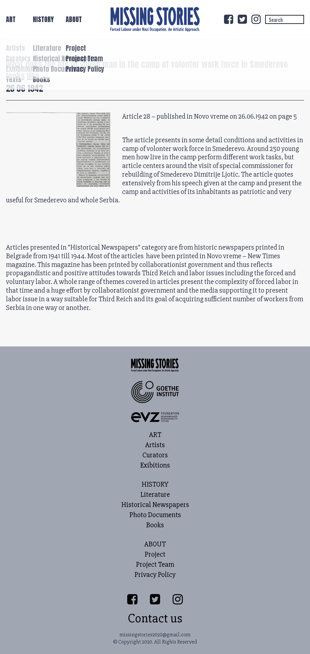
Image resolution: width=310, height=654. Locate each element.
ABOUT (74, 19)
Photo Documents (155, 515)
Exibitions (155, 465)
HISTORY (43, 19)
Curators (155, 455)
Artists (155, 445)
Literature (155, 494)
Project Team (155, 564)
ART (11, 19)
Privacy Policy (155, 574)
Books (155, 525)
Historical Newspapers (155, 504)
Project (155, 554)
